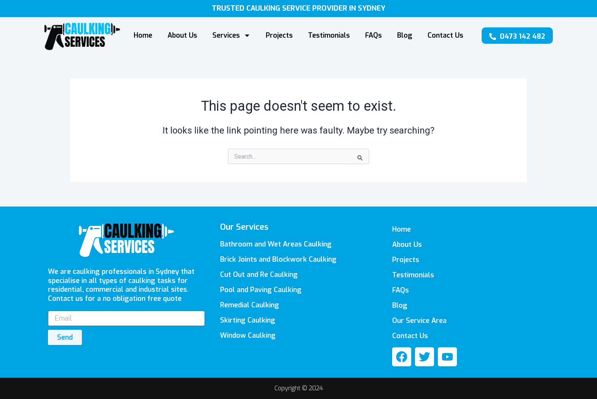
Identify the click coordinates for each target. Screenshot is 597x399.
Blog (404, 35)
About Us (182, 35)
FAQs (373, 35)
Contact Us (445, 35)
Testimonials (329, 35)
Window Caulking (248, 335)
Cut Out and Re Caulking (259, 274)
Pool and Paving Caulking (261, 289)
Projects (279, 35)
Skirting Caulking (247, 320)
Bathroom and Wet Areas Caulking (276, 244)
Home (143, 35)
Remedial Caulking (249, 305)
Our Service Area (419, 320)
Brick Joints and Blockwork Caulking (278, 259)
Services (231, 35)
